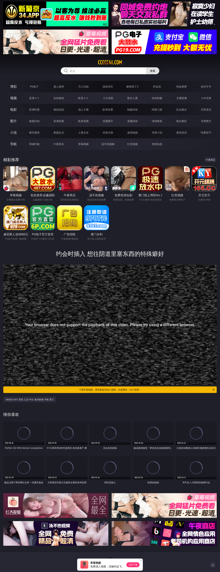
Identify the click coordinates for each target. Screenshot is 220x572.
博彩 (13, 86)
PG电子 (34, 86)
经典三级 (157, 109)
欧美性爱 (108, 109)
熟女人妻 (132, 98)
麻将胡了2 (132, 86)
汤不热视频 (107, 144)
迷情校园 (132, 132)
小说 (13, 132)
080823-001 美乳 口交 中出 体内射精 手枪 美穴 (30, 399)
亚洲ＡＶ (34, 98)
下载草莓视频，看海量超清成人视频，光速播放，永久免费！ (147, 390)
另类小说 (157, 132)
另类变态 (206, 109)
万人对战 (83, 86)
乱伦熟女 (181, 109)
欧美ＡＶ (83, 98)
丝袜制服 (157, 98)
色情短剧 (157, 144)
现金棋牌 (181, 86)
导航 (13, 144)
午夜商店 (59, 144)
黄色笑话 (181, 132)
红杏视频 (132, 144)
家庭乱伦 (59, 132)
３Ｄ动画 (108, 98)
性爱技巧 (206, 132)
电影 (13, 109)
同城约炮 (34, 144)
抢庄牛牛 (206, 86)
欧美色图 (83, 121)
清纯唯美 (157, 121)
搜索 (152, 71)
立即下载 (133, 564)
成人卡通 (83, 109)
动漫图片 (108, 121)
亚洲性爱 (34, 109)
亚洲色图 (59, 121)
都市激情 (34, 132)
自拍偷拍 (59, 98)
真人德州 (59, 86)
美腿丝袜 (132, 121)
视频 (13, 98)
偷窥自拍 (34, 121)
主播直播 (181, 98)
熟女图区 (181, 121)
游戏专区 (108, 86)
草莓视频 (83, 144)
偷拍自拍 (59, 109)
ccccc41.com (110, 62)
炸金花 (157, 86)
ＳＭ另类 (206, 98)
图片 (13, 121)
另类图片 (206, 121)
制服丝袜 (132, 109)
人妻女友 (83, 132)
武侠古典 (108, 132)
